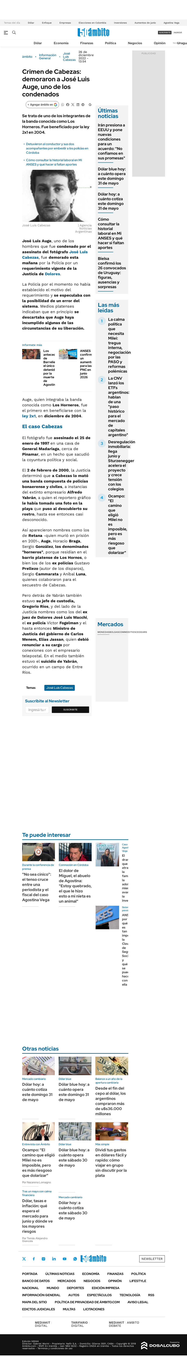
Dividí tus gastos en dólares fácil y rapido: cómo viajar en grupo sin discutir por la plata (111, 1162)
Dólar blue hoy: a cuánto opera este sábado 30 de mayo (74, 1157)
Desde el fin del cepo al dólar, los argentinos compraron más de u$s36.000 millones (110, 1101)
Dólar (31, 22)
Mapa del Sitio (34, 1302)
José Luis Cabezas (69, 56)
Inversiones (120, 22)
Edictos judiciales (38, 1309)
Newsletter (152, 1259)
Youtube (65, 1258)
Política (110, 43)
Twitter (24, 1258)
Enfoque (47, 22)
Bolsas (114, 632)
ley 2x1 (29, 416)
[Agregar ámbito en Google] (42, 104)
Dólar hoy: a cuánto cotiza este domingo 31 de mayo (111, 201)
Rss (151, 1295)
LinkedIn (54, 1259)
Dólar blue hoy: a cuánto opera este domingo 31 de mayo (112, 176)
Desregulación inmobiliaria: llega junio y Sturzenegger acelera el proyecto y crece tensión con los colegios (121, 465)
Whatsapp (75, 1259)
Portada (29, 1274)
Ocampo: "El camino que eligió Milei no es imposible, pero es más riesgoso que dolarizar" (38, 1162)
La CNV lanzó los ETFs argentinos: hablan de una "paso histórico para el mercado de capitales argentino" (118, 406)
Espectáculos (99, 1295)
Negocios (135, 43)
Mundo (53, 1288)
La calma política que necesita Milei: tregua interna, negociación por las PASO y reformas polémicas (119, 345)
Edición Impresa (105, 1288)
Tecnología (129, 1295)
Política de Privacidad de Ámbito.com (87, 1302)
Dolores (52, 273)
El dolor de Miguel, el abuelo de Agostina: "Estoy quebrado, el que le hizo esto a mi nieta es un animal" (75, 886)
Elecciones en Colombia (92, 22)
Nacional (30, 1288)
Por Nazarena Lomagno (36, 1182)
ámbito (27, 56)
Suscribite (70, 709)
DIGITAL (43, 1324)
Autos (73, 1295)
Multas (69, 1309)
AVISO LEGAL (138, 1302)
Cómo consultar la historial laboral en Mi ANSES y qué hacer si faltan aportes (54, 162)
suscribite (165, 32)
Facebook (34, 1259)
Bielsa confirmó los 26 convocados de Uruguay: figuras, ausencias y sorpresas (112, 272)
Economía (61, 43)
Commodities (127, 632)
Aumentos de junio (145, 22)
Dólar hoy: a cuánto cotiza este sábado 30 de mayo (73, 1210)
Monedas (103, 632)
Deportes (75, 1288)
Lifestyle (138, 1281)
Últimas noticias (59, 1274)
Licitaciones (93, 1309)
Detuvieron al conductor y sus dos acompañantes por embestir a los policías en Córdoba (57, 148)
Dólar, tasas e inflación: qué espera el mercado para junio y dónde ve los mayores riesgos (37, 1216)
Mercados (66, 1281)
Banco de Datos (36, 1281)
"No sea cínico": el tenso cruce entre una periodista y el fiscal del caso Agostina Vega (36, 887)
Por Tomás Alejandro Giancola (34, 1239)
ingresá (178, 32)
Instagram (43, 1259)
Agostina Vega (171, 22)
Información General (47, 57)
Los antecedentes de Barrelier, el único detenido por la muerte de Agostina (53, 368)
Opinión (159, 43)
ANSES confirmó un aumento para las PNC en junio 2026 (87, 364)
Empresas (65, 22)
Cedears (141, 632)
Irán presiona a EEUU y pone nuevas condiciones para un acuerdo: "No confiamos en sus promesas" (111, 141)
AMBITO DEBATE (124, 1324)
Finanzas (86, 43)
